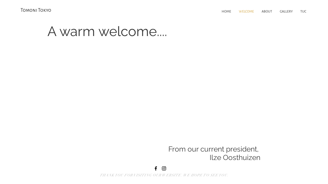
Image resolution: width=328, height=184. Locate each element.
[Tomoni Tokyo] (39, 10)
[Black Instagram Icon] (164, 168)
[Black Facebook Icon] (156, 168)
